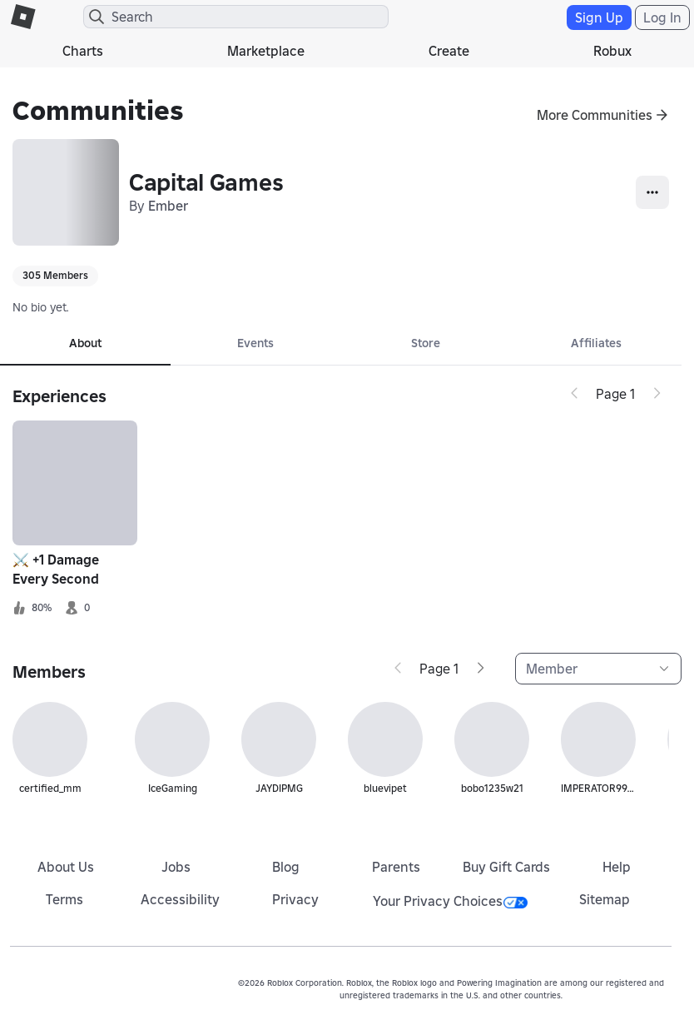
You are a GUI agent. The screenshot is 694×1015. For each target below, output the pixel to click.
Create (449, 50)
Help (616, 866)
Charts (82, 50)
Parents (396, 866)
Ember (168, 205)
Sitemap (604, 899)
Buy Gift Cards (506, 866)
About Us (65, 866)
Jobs (176, 866)
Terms (64, 899)
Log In (662, 17)
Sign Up (599, 17)
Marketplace (266, 50)
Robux (612, 50)
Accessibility (180, 899)
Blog (286, 866)
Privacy (295, 899)
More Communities (594, 115)
